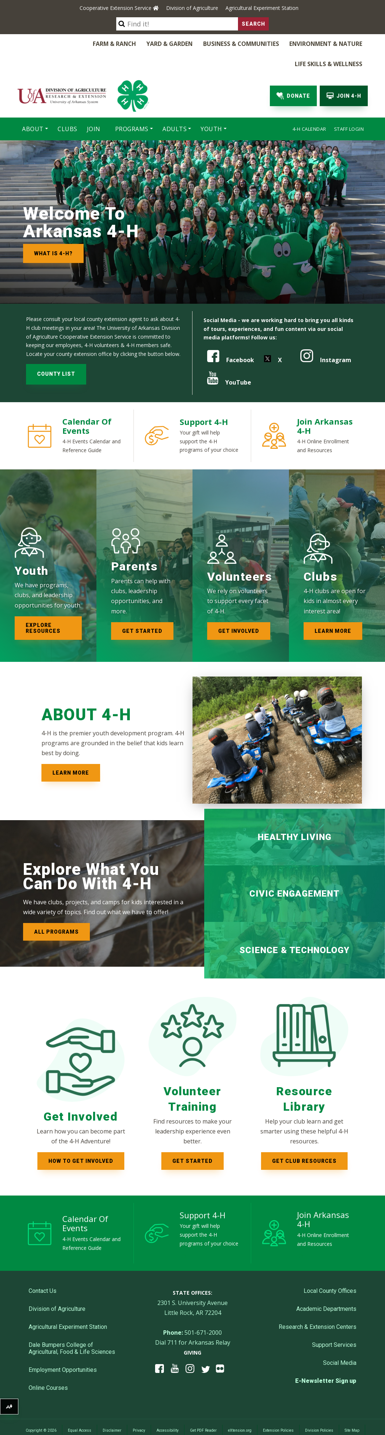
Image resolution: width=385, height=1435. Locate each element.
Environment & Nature (255, 43)
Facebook (230, 337)
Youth (211, 108)
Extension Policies (278, 1408)
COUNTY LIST (56, 351)
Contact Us (42, 1268)
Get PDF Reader (203, 1408)
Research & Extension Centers (317, 1304)
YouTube (229, 360)
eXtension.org (240, 1408)
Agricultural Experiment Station (261, 7)
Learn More (70, 750)
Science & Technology (294, 927)
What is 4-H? (53, 232)
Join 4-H (343, 75)
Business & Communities (175, 43)
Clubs (67, 108)
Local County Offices (330, 1268)
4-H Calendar (309, 108)
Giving (192, 1330)
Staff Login (349, 108)
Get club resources (304, 1138)
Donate (293, 75)
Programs (131, 108)
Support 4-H (204, 398)
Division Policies (319, 1408)
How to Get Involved (80, 1138)
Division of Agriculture (192, 7)
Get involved (238, 608)
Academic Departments (326, 1286)
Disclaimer (112, 1408)
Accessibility (168, 1408)
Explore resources (43, 605)
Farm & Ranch (57, 43)
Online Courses (48, 1365)
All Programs (56, 909)
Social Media (339, 1340)
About (33, 108)
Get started (142, 608)
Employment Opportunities (63, 1347)
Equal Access (79, 1408)
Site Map (352, 1408)
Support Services (334, 1322)
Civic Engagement (294, 871)
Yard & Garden (108, 43)
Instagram (325, 337)
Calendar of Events (86, 403)
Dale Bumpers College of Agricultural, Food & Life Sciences (72, 1326)
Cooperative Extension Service (119, 7)
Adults (174, 108)
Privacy (139, 1408)
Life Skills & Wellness (331, 43)
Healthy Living (294, 814)
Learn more (333, 608)
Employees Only (192, 1418)
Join (93, 108)
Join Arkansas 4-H (325, 403)
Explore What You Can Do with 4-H (91, 854)
